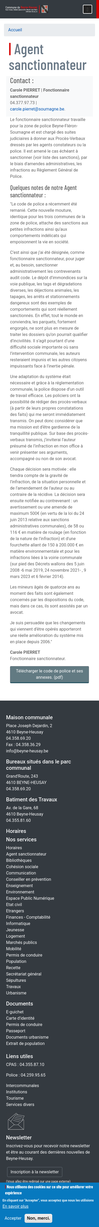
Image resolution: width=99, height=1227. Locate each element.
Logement (15, 936)
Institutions (16, 1091)
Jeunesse (15, 929)
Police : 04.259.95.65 (25, 1075)
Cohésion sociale (22, 866)
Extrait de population (25, 1043)
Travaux (13, 986)
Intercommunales (22, 1085)
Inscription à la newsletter (35, 1171)
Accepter (12, 1222)
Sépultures (16, 980)
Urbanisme (16, 992)
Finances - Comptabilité (28, 917)
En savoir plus (15, 1210)
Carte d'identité (20, 1018)
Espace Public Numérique (30, 898)
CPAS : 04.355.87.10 (25, 1064)
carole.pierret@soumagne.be (37, 109)
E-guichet (14, 1011)
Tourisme (15, 1098)
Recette (13, 967)
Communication (21, 873)
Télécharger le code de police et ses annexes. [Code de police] (49, 674)
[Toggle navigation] (87, 9)
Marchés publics (21, 942)
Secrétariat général (23, 974)
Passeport (15, 1030)
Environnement (20, 891)
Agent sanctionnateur (26, 854)
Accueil (15, 29)
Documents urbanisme (27, 1037)
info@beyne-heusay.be (27, 750)
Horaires (16, 831)
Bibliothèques (19, 860)
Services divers (20, 1104)
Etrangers (15, 910)
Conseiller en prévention (28, 879)
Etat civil (14, 904)
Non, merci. (38, 1222)
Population (16, 961)
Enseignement (19, 885)
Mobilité (13, 948)
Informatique (18, 923)
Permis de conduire (24, 955)
